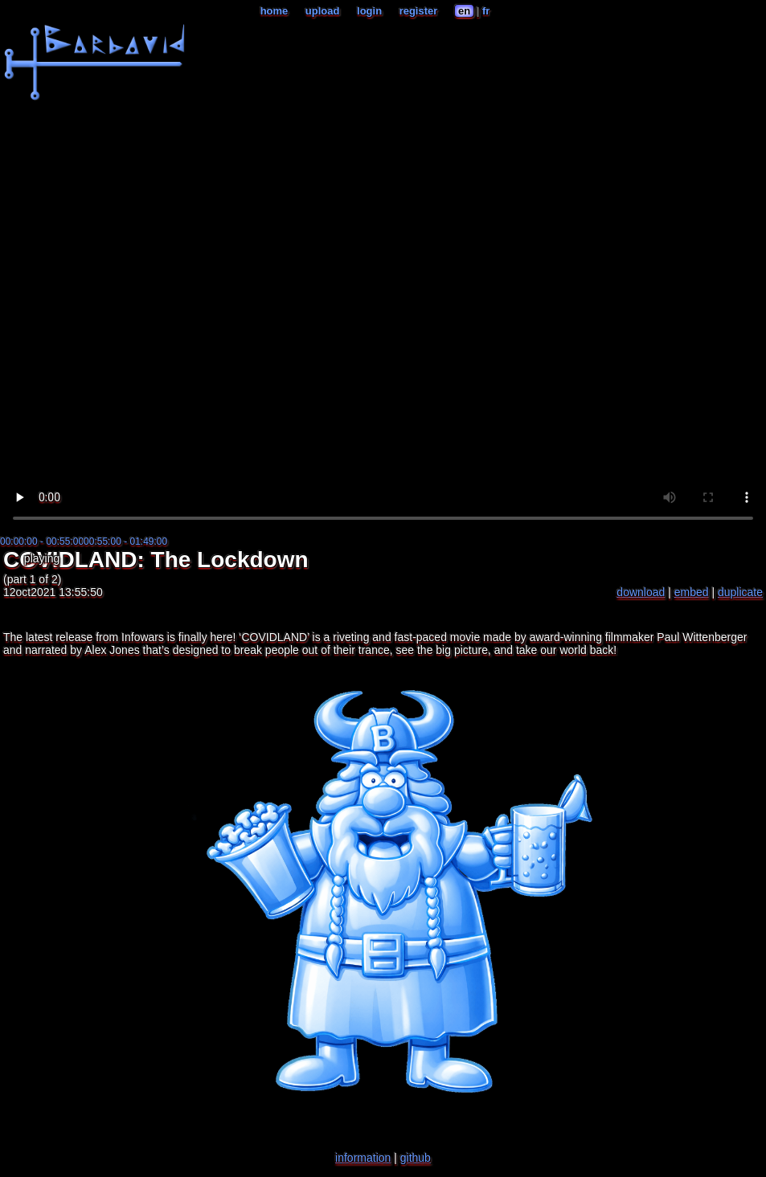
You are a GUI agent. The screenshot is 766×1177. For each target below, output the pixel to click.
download (640, 592)
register (418, 11)
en (464, 11)
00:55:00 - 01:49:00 (125, 541)
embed (691, 592)
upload (322, 11)
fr (486, 11)
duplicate (740, 592)
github (415, 1157)
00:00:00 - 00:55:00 (42, 541)
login (369, 11)
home (274, 11)
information (363, 1157)
